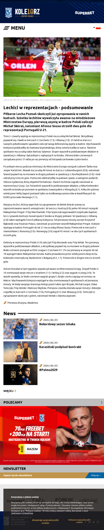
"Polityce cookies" (33, 510)
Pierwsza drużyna (17, 302)
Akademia (32, 302)
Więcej (8, 391)
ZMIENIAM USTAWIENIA (22, 513)
